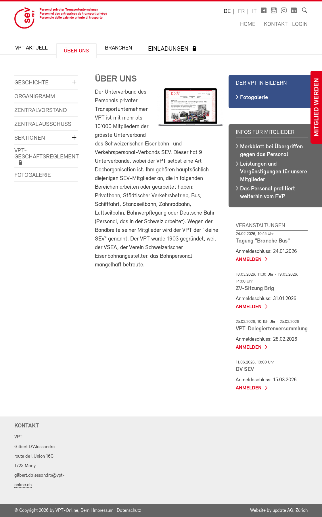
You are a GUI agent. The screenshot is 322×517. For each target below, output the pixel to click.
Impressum (103, 510)
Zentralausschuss (41, 124)
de (227, 11)
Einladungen (168, 49)
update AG (283, 510)
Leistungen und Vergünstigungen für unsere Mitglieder (273, 172)
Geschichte (31, 83)
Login (300, 24)
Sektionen (29, 138)
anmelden (249, 259)
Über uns (76, 51)
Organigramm (34, 97)
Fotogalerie (32, 175)
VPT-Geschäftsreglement (41, 154)
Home (247, 24)
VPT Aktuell (31, 48)
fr (241, 11)
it (254, 11)
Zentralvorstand (40, 110)
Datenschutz (129, 510)
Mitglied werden (316, 107)
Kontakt (276, 24)
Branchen (118, 48)
